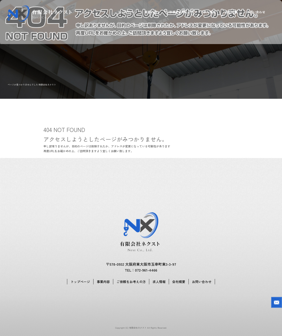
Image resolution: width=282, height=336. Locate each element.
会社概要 (231, 12)
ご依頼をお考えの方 (180, 12)
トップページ (127, 12)
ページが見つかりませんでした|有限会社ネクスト (32, 84)
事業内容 (151, 12)
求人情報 (209, 12)
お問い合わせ (256, 12)
